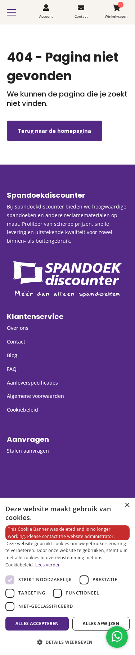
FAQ (12, 368)
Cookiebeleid (22, 409)
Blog (12, 355)
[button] (67, 642)
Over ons (17, 327)
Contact (16, 341)
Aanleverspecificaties (32, 382)
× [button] (127, 505)
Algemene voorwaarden (35, 395)
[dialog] (67, 576)
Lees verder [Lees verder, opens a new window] (47, 565)
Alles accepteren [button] (37, 623)
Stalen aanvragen (28, 450)
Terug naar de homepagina (54, 130)
